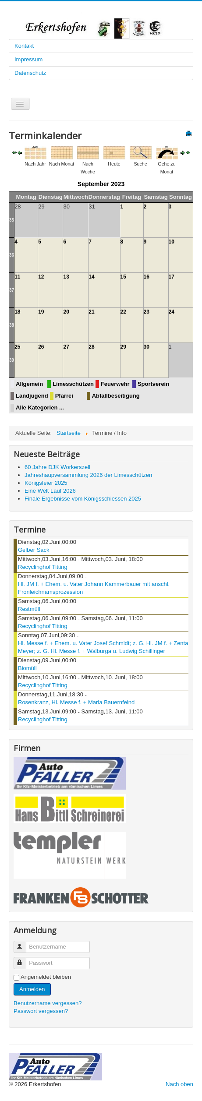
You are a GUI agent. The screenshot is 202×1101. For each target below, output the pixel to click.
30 (146, 347)
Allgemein (29, 384)
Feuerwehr (115, 384)
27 (66, 347)
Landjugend (32, 395)
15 (123, 277)
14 (91, 277)
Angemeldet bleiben (46, 977)
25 (17, 347)
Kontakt (24, 45)
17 (171, 277)
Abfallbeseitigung (116, 395)
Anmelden (32, 989)
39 (11, 360)
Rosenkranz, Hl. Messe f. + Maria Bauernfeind (76, 702)
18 (17, 312)
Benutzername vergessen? (48, 1003)
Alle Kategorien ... (40, 407)
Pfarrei (64, 395)
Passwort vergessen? (41, 1011)
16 (146, 277)
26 (41, 347)
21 (91, 312)
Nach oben (179, 1084)
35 (11, 220)
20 (66, 312)
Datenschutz (30, 73)
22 (123, 312)
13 (66, 277)
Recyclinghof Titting (42, 567)
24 (171, 312)
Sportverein (153, 384)
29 (123, 347)
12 (41, 277)
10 (171, 242)
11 (17, 277)
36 (11, 255)
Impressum (28, 59)
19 (41, 312)
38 (11, 325)
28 (91, 347)
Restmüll (29, 609)
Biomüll (27, 668)
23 (146, 312)
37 (11, 290)
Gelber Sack (34, 550)
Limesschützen (73, 384)
